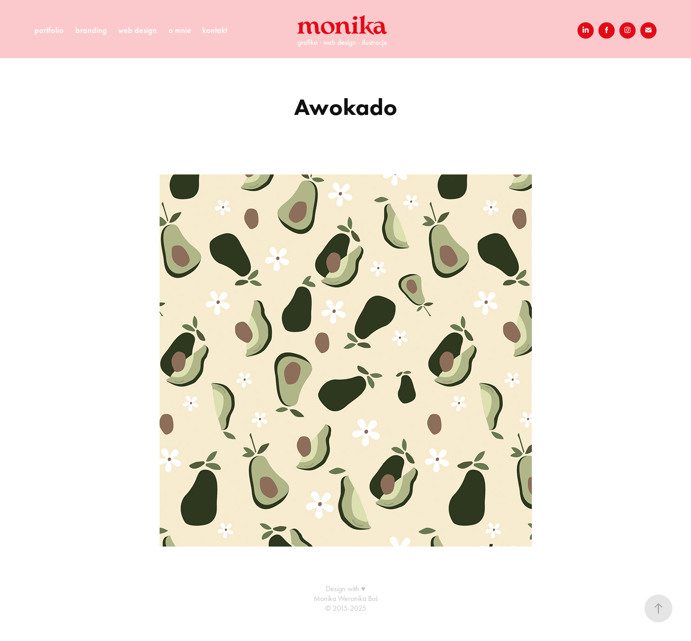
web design (137, 30)
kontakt (214, 30)
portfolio (49, 30)
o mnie (179, 30)
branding (91, 30)
